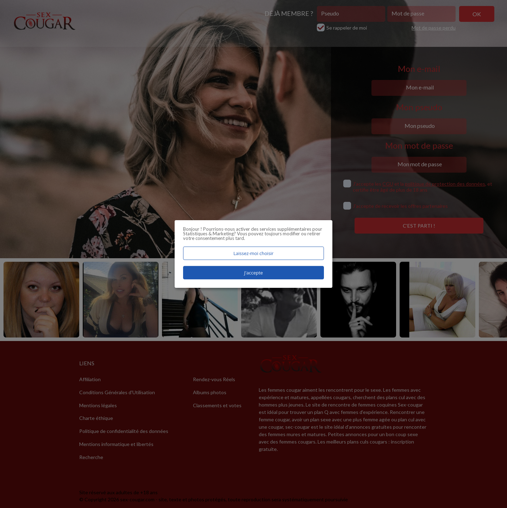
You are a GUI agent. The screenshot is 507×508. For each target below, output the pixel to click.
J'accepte (253, 273)
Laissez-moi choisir (253, 253)
